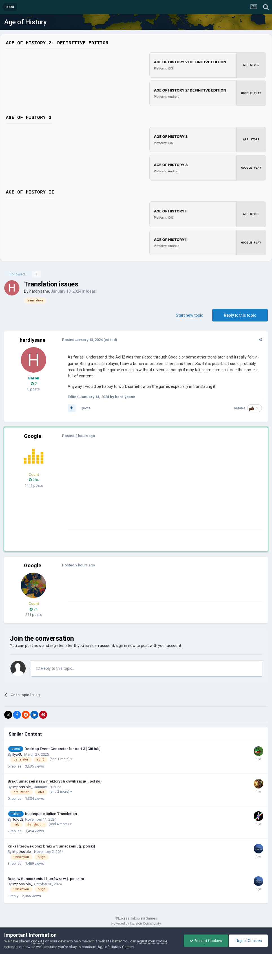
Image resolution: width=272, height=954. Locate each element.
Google (32, 436)
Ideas (91, 291)
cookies (37, 941)
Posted (81, 340)
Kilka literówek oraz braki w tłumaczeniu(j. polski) (51, 846)
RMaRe (241, 408)
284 (34, 479)
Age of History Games (116, 947)
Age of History (25, 22)
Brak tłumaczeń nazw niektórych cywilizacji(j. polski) (54, 781)
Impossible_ (22, 787)
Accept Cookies (206, 940)
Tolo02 (17, 819)
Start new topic (189, 315)
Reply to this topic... (55, 668)
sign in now (126, 645)
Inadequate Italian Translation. (51, 813)
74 (33, 609)
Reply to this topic (240, 315)
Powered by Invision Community (136, 923)
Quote (84, 408)
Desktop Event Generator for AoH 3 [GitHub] (63, 748)
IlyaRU (17, 754)
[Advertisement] (132, 489)
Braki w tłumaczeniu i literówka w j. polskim (46, 878)
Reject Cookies (248, 940)
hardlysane (39, 291)
